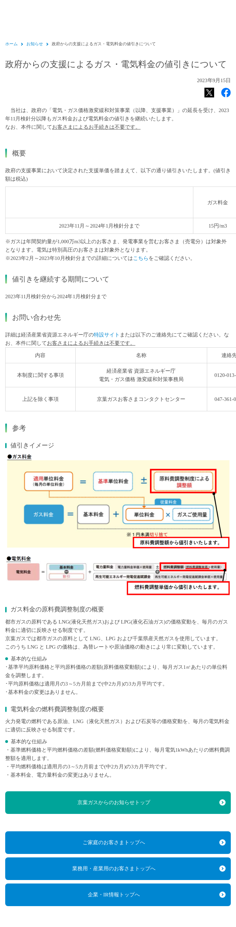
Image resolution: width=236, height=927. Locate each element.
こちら (141, 258)
